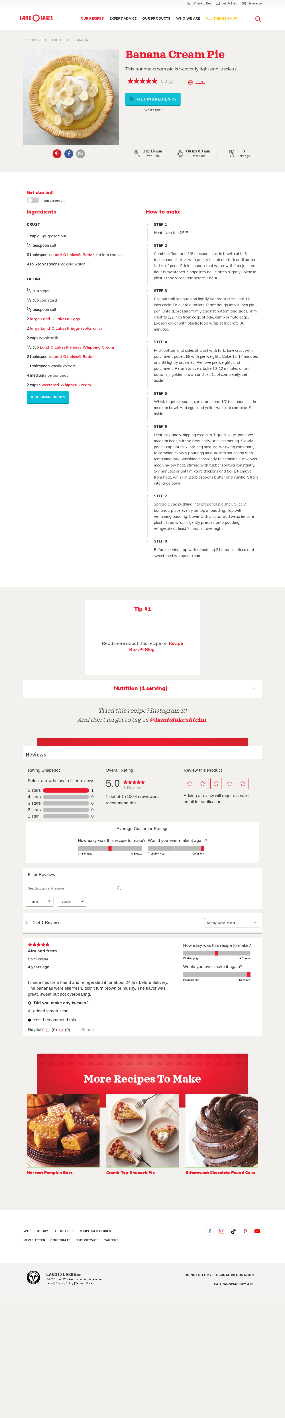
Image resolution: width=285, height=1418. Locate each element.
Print (196, 82)
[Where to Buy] (199, 3)
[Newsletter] (252, 3)
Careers (111, 1240)
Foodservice (86, 1240)
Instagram (221, 1231)
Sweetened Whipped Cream (65, 385)
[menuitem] (92, 18)
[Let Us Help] (227, 3)
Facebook (209, 1231)
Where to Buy (35, 1231)
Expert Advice (123, 18)
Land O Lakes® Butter (73, 255)
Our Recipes (92, 18)
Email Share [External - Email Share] (80, 153)
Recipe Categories (95, 1231)
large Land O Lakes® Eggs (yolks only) (66, 328)
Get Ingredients (152, 98)
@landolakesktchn (178, 720)
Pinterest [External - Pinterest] (57, 153)
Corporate (60, 1240)
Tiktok (233, 1231)
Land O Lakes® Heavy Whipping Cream (77, 347)
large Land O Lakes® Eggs (55, 319)
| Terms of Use (83, 1283)
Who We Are (188, 18)
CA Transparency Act (234, 1284)
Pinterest (245, 1231)
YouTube (257, 1231)
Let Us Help (63, 1231)
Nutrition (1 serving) (185, 689)
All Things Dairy (222, 18)
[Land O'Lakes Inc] (66, 1275)
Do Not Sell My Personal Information (219, 1275)
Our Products (156, 18)
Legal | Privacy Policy (60, 1283)
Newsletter (34, 1240)
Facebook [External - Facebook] (68, 153)
